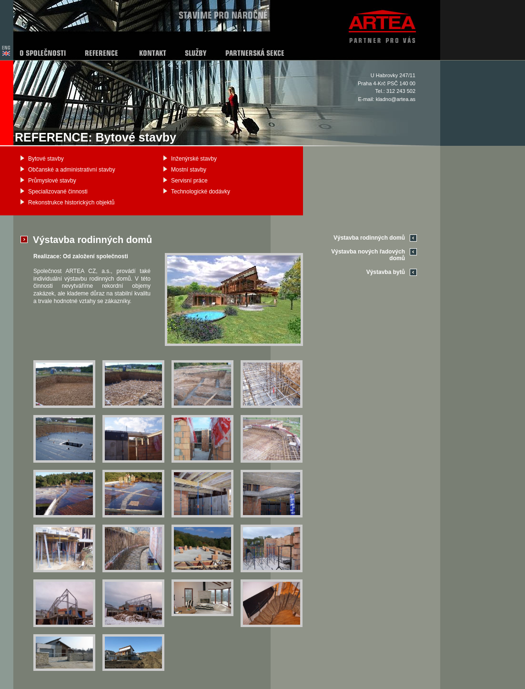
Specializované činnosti (58, 191)
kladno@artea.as (395, 99)
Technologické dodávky (200, 191)
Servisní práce (189, 180)
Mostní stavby (188, 169)
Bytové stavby (46, 158)
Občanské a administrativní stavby (71, 169)
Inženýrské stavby (194, 158)
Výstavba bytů (385, 272)
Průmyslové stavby (52, 180)
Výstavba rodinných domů (369, 237)
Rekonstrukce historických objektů (71, 202)
